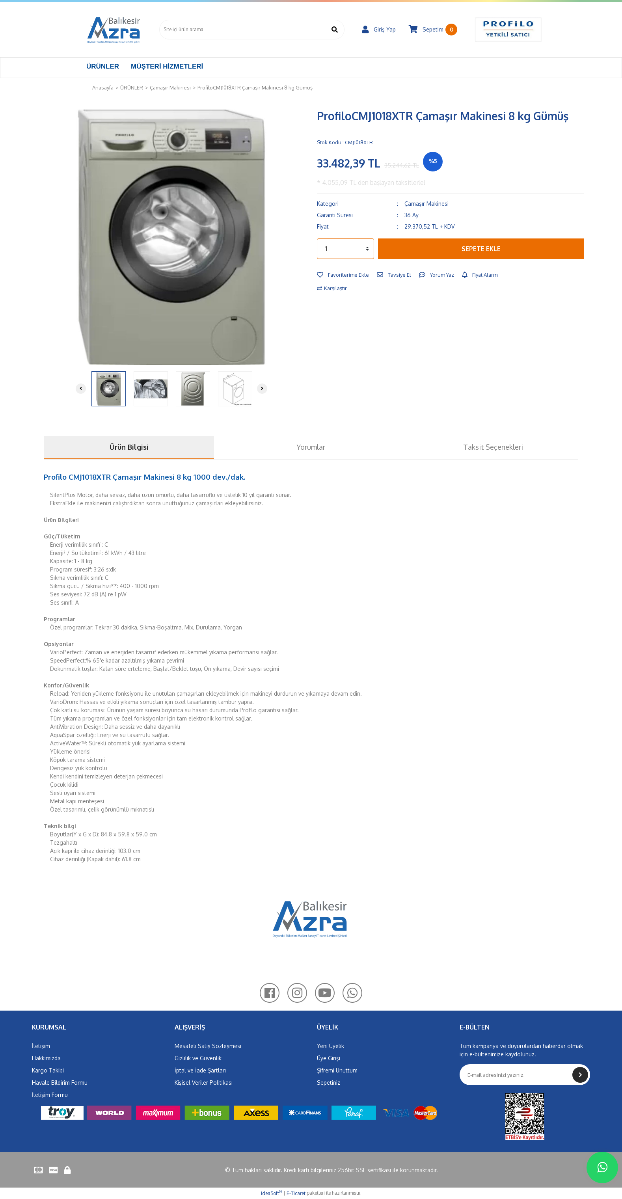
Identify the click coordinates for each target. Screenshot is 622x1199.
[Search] (252, 29)
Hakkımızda (46, 1058)
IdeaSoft (271, 1193)
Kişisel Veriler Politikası (204, 1082)
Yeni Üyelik (330, 1046)
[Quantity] (345, 248)
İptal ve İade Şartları (200, 1070)
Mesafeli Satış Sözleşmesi (208, 1046)
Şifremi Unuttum (337, 1070)
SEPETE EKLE (481, 249)
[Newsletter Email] (525, 1074)
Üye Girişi (328, 1058)
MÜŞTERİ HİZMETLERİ (167, 66)
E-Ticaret (296, 1193)
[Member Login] (379, 29)
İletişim (41, 1046)
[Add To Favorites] (343, 275)
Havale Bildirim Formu (60, 1082)
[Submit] (580, 1075)
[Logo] (114, 29)
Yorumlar (311, 447)
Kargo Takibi (48, 1070)
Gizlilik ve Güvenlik (198, 1058)
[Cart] (433, 29)
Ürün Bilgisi (129, 447)
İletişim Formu (50, 1094)
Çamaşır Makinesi (426, 203)
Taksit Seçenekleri (493, 447)
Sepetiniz (328, 1082)
